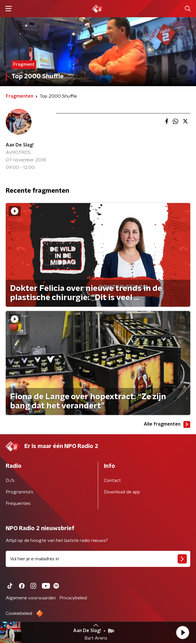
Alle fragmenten (167, 424)
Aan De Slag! (20, 145)
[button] (182, 632)
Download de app (122, 492)
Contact (112, 480)
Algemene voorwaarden (31, 598)
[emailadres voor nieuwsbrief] (98, 559)
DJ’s (10, 480)
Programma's (19, 492)
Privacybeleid (73, 598)
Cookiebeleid (19, 613)
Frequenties (18, 503)
